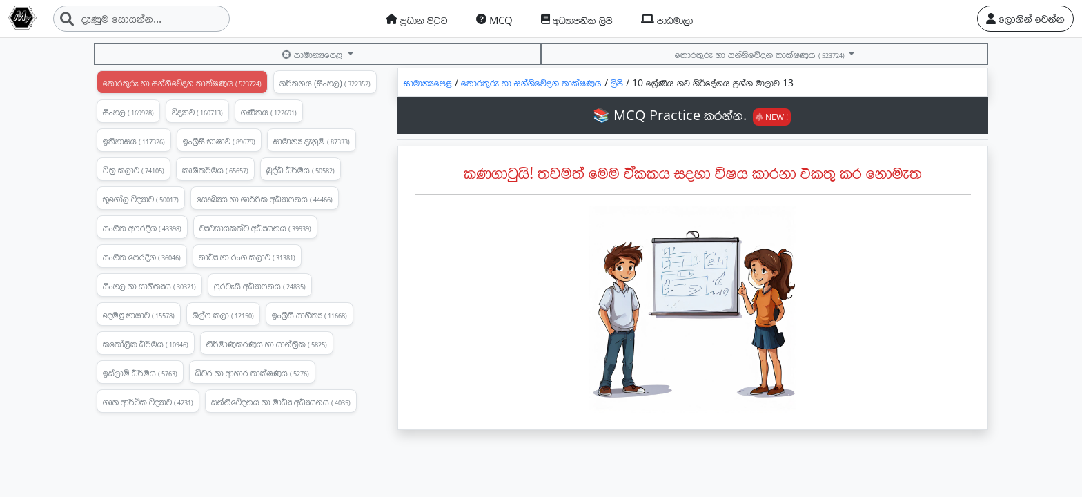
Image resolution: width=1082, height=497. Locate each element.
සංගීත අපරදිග (142, 228)
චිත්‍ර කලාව (133, 170)
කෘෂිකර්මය (215, 170)
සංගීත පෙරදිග (142, 257)
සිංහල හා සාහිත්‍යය (149, 286)
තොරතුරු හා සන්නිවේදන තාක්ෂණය (760, 54)
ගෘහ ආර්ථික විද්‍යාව (148, 402)
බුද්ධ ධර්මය (300, 170)
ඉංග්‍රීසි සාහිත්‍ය (309, 315)
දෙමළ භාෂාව (139, 315)
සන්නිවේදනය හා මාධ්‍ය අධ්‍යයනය (281, 402)
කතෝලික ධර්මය (145, 344)
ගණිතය (269, 112)
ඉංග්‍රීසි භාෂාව (219, 141)
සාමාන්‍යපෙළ (313, 54)
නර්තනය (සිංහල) (325, 83)
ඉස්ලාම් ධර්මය (140, 373)
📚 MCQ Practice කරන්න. (692, 115)
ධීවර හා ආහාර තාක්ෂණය (252, 373)
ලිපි (618, 82)
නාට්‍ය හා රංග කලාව (247, 257)
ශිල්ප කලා (223, 315)
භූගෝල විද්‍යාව (141, 199)
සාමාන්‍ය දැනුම (311, 141)
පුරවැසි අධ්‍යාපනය (260, 286)
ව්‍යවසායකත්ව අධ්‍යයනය (255, 228)
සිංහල (128, 112)
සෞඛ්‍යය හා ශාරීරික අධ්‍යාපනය (265, 199)
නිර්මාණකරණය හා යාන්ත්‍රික (266, 344)
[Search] (141, 19)
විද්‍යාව (197, 112)
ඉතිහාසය (134, 141)
